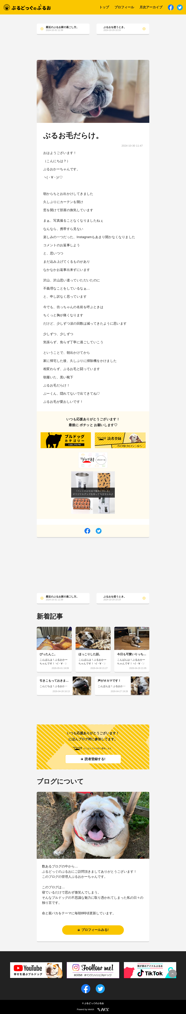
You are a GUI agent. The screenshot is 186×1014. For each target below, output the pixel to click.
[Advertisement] (93, 50)
